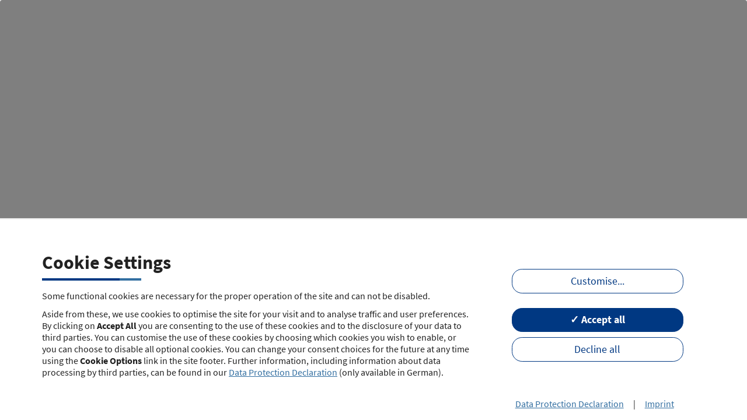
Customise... (597, 281)
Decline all (597, 349)
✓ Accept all (597, 319)
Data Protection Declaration (283, 372)
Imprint (659, 404)
